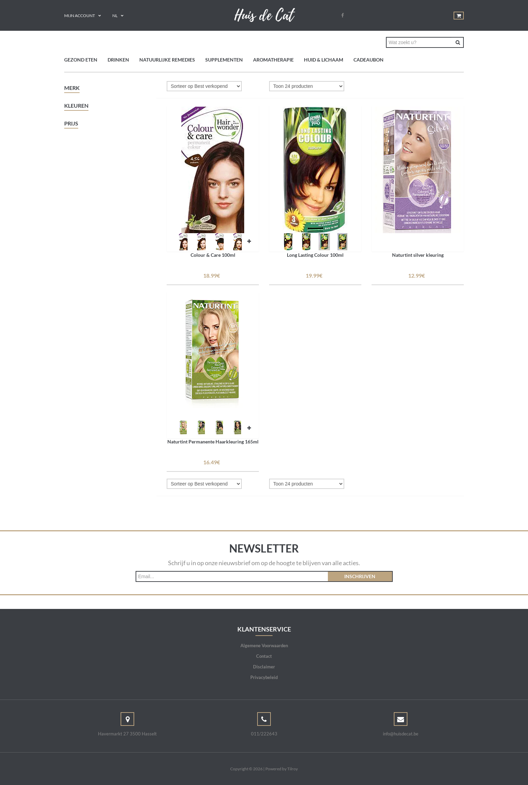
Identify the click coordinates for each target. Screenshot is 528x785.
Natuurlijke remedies (167, 60)
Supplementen (224, 60)
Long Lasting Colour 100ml (315, 255)
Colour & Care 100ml (213, 255)
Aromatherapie (273, 60)
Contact (264, 656)
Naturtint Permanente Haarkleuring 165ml (213, 441)
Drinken (118, 60)
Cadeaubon (368, 60)
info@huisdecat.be (400, 733)
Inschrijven (359, 576)
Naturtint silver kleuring (418, 255)
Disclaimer (264, 666)
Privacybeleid (264, 677)
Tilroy (292, 768)
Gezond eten (80, 60)
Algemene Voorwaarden (264, 645)
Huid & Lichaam (323, 60)
